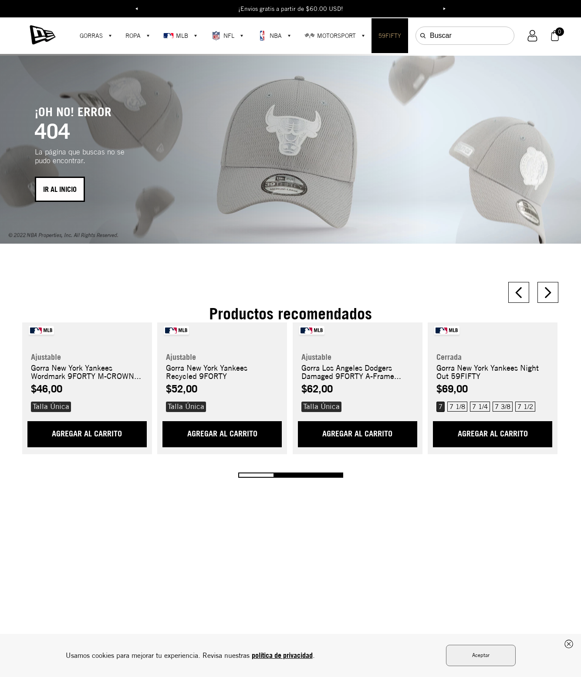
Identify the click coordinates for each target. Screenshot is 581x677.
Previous (136, 8)
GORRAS (91, 35)
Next (444, 8)
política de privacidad (282, 655)
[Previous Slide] (518, 292)
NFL (222, 35)
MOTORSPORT (330, 35)
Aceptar (481, 655)
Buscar (441, 35)
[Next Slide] (547, 292)
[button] (532, 36)
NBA (269, 35)
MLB (175, 35)
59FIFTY (389, 35)
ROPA (133, 35)
